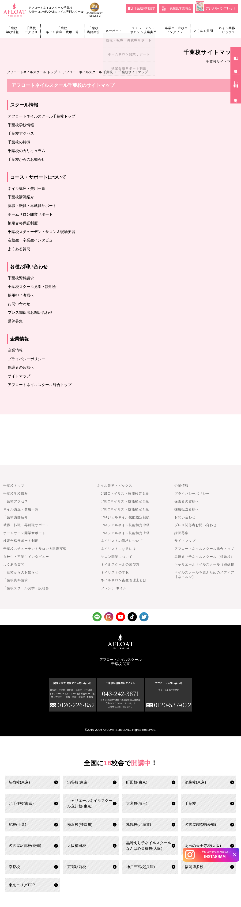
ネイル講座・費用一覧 (26, 189)
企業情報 (15, 350)
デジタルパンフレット (216, 7)
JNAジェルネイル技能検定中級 (125, 525)
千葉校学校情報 (12, 30)
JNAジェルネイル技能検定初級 (125, 517)
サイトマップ (19, 376)
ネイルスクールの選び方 (120, 564)
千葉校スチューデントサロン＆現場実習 (41, 232)
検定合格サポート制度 (20, 541)
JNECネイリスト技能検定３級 (125, 493)
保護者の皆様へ (21, 367)
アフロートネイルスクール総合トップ (40, 385)
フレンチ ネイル (114, 588)
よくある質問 (203, 31)
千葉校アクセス (31, 30)
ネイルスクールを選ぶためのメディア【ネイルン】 (204, 574)
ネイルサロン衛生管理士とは (124, 580)
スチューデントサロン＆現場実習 (143, 30)
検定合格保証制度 (23, 223)
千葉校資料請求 (141, 8)
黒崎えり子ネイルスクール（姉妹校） (204, 557)
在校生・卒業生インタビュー (32, 240)
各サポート (114, 31)
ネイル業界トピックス (227, 30)
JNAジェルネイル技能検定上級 (125, 533)
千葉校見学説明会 (176, 8)
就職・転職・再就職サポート (32, 206)
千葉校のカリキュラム (26, 151)
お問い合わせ (19, 304)
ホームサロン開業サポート (30, 214)
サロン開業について (116, 557)
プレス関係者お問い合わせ (30, 312)
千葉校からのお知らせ (26, 159)
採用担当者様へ (21, 295)
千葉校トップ (13, 485)
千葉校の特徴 (19, 142)
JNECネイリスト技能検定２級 (125, 501)
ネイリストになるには (118, 549)
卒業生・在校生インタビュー (176, 30)
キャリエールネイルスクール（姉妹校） (206, 564)
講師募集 (15, 321)
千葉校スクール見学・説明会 (32, 287)
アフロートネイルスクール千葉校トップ (41, 116)
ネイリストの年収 (115, 572)
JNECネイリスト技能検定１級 (125, 509)
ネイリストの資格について (122, 541)
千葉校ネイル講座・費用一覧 (62, 30)
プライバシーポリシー (26, 359)
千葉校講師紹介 (93, 30)
